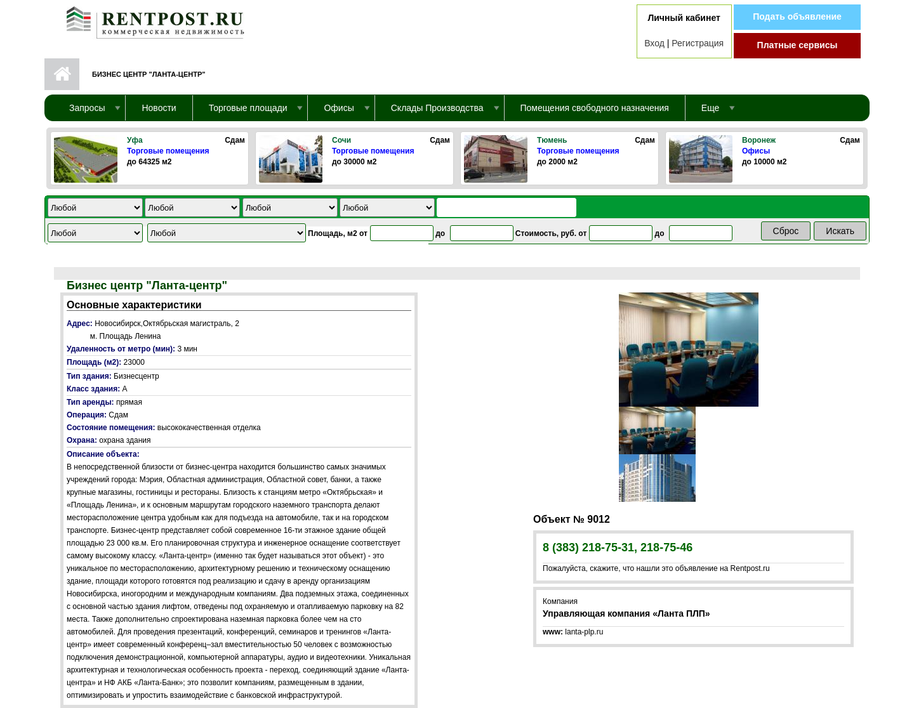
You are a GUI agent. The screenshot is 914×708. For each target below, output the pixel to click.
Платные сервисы (797, 45)
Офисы (756, 151)
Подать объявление (797, 16)
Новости (159, 108)
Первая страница (61, 74)
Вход (654, 43)
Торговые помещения (168, 151)
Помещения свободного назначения (594, 108)
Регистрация (698, 43)
